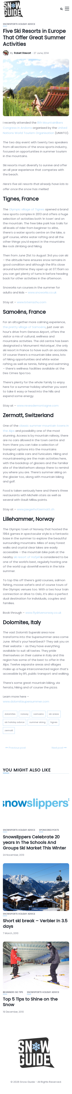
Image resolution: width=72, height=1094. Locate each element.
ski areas (54, 714)
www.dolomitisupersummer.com (26, 701)
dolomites (10, 714)
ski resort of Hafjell (27, 557)
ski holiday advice (14, 722)
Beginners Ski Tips (13, 992)
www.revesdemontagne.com (38, 406)
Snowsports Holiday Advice (19, 24)
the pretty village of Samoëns (24, 327)
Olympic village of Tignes (26, 209)
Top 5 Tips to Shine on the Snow (30, 1002)
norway (24, 714)
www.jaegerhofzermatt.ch (35, 509)
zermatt (9, 730)
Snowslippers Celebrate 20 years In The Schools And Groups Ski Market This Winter (34, 842)
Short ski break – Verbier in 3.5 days (35, 923)
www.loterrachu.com (31, 302)
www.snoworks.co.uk (42, 292)
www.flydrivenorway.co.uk (43, 613)
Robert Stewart (22, 53)
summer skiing (37, 722)
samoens (38, 714)
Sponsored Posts (49, 830)
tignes (53, 722)
